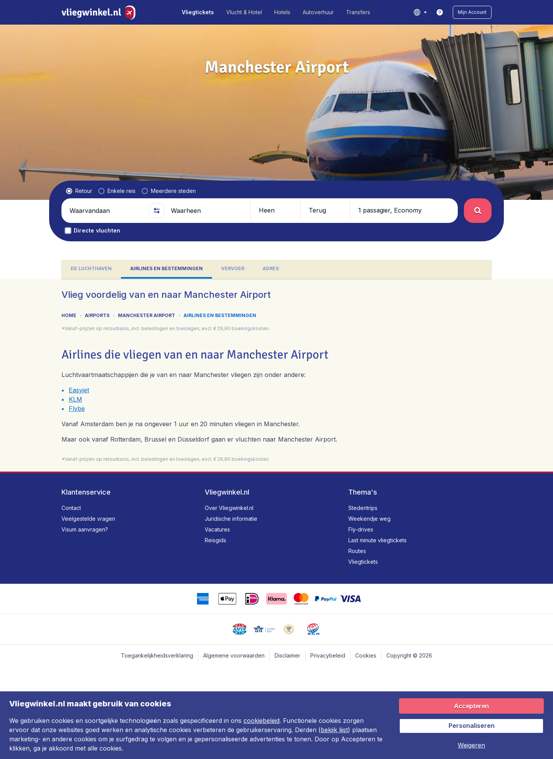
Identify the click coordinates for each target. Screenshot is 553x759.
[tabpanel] (276, 375)
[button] (472, 12)
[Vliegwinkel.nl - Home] (100, 12)
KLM (75, 399)
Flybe (77, 408)
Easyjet (79, 390)
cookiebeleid (261, 720)
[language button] (420, 12)
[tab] (91, 269)
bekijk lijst (334, 730)
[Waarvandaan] (106, 210)
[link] (440, 12)
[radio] (79, 191)
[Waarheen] (207, 210)
